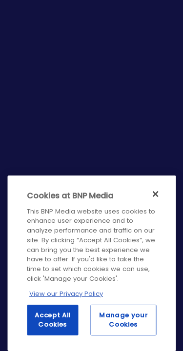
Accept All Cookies (52, 320)
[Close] (155, 194)
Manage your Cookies (123, 320)
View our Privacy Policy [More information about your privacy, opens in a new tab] (66, 293)
